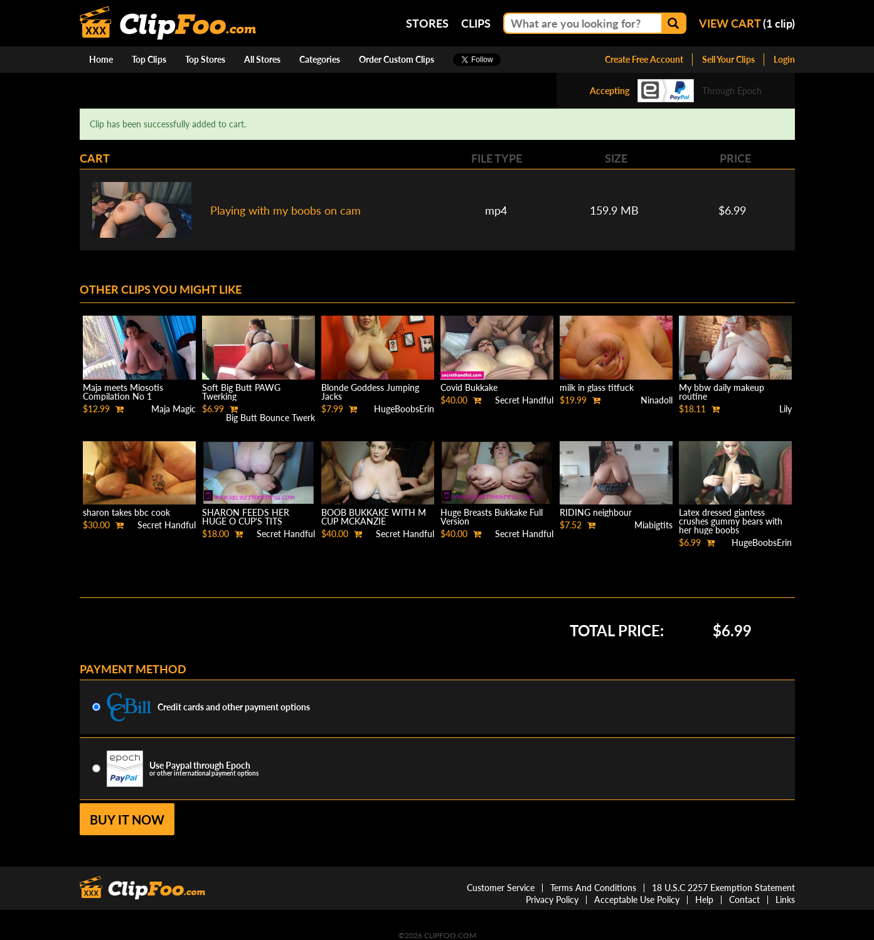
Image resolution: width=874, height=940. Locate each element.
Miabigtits (653, 525)
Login (784, 59)
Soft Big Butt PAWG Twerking (241, 392)
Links (785, 899)
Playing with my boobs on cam (285, 210)
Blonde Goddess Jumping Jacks (370, 392)
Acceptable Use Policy (636, 899)
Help (704, 899)
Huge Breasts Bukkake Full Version (491, 516)
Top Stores (205, 59)
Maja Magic (173, 408)
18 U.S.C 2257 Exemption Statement (723, 887)
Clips (476, 23)
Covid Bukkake (469, 387)
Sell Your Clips (728, 59)
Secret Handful (524, 400)
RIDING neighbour (596, 512)
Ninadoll (657, 400)
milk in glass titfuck (597, 387)
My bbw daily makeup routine (721, 392)
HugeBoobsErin (404, 408)
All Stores (262, 59)
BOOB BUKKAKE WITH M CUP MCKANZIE (373, 516)
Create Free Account (644, 59)
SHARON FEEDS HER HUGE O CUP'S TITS (245, 516)
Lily (785, 408)
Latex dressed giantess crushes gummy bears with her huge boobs (730, 521)
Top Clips (149, 59)
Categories (319, 59)
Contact (744, 899)
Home (101, 59)
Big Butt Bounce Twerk (270, 417)
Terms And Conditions (593, 887)
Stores (427, 23)
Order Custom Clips (396, 59)
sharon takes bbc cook (126, 512)
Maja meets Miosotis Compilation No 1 (123, 392)
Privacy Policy (552, 899)
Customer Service (501, 887)
